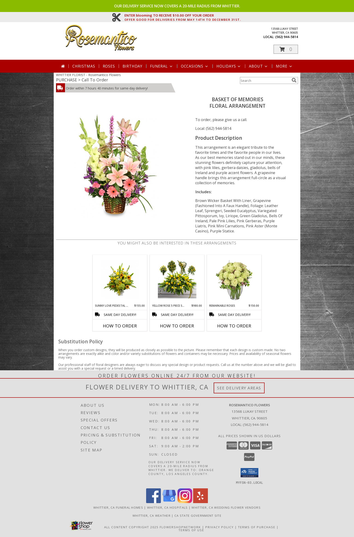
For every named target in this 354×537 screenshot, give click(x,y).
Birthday (132, 66)
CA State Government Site (197, 515)
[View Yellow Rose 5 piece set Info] (177, 279)
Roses (109, 66)
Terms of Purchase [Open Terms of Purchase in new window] (256, 527)
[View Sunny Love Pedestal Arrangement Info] (120, 279)
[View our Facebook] (153, 501)
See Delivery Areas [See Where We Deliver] (239, 388)
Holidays (228, 66)
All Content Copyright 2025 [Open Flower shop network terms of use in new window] (131, 527)
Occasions (195, 66)
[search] (294, 80)
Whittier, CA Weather (152, 515)
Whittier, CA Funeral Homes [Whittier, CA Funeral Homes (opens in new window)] (118, 507)
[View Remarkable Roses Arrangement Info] (234, 279)
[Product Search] (264, 80)
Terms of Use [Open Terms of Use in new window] (191, 530)
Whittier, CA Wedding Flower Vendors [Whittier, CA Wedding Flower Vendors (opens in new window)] (226, 507)
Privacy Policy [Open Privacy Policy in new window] (219, 527)
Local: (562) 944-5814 (213, 128)
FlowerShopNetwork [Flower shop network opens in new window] (180, 527)
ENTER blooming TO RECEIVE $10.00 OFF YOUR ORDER (182, 15)
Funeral (161, 66)
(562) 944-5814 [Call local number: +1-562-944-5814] (286, 37)
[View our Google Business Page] (169, 501)
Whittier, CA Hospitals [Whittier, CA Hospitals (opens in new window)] (167, 507)
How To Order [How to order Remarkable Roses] (234, 326)
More (284, 66)
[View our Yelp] (200, 501)
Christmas (83, 66)
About (258, 66)
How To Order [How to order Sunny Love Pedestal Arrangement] (120, 326)
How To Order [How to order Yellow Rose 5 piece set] (177, 326)
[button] (286, 49)
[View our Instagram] (184, 501)
